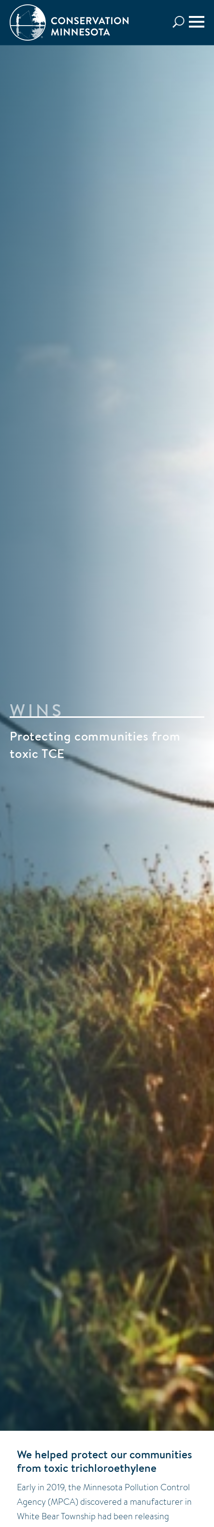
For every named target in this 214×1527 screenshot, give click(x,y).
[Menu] (196, 21)
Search (181, 22)
